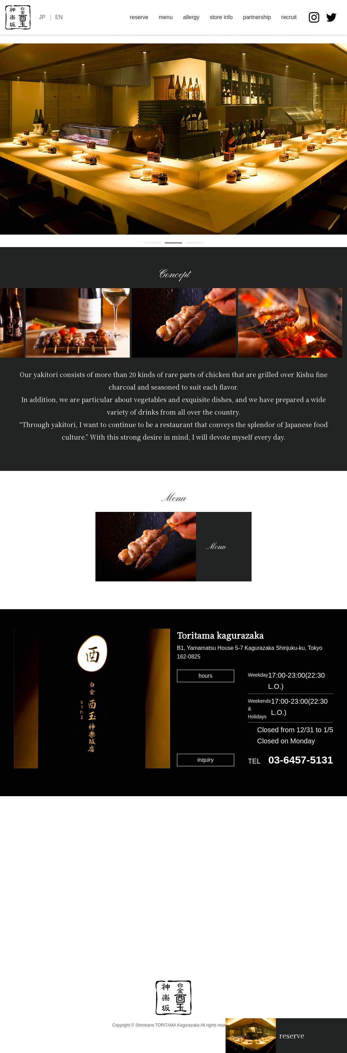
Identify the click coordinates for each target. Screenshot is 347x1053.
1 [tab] (152, 244)
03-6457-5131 (300, 760)
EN (59, 17)
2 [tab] (173, 244)
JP (42, 17)
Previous (5, 145)
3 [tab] (194, 244)
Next (342, 145)
